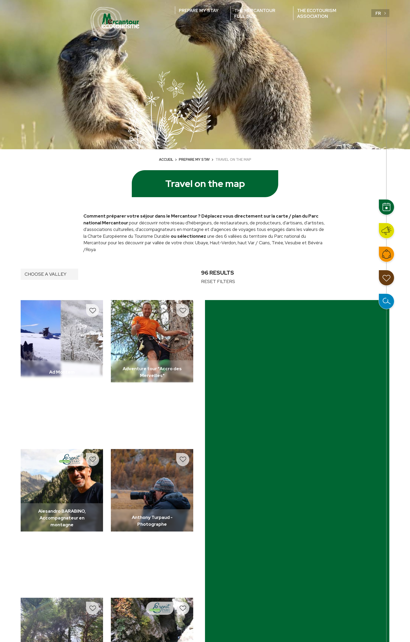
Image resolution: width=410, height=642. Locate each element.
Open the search (386, 301)
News (386, 231)
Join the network (386, 254)
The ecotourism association (316, 13)
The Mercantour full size (254, 13)
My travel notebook (386, 278)
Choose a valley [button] (45, 274)
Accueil (166, 159)
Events (386, 207)
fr (378, 13)
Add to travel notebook (92, 310)
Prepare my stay (199, 10)
